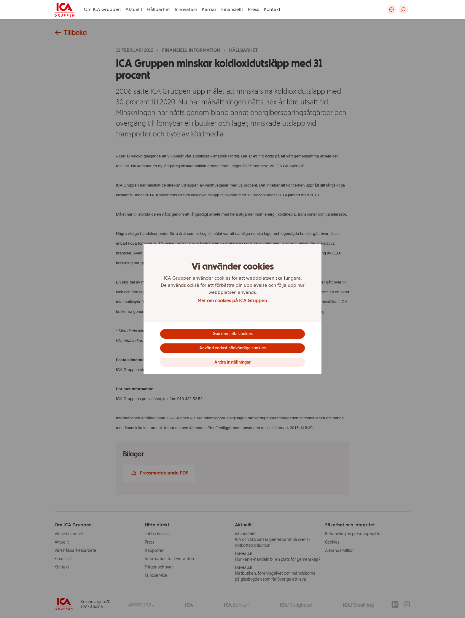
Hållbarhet (158, 9)
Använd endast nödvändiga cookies (232, 348)
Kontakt (272, 9)
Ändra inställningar (232, 362)
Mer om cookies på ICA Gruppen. (233, 300)
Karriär (209, 9)
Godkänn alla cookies (233, 333)
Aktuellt (133, 9)
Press (253, 9)
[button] (403, 9)
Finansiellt (232, 9)
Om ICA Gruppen (102, 9)
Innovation (186, 9)
